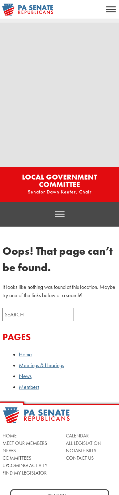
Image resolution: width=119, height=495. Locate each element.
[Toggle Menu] (111, 9)
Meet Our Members (24, 443)
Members (29, 387)
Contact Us (80, 458)
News (25, 376)
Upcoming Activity (24, 465)
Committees (16, 458)
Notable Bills (81, 450)
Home (25, 354)
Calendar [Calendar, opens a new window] (77, 435)
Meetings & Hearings (41, 365)
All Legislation (83, 443)
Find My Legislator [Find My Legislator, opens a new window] (24, 473)
